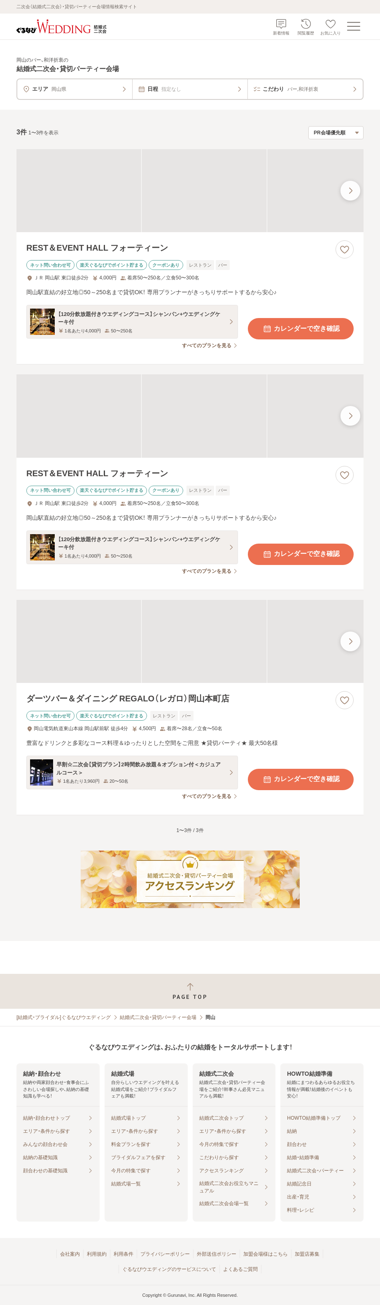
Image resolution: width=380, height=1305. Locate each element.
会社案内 (70, 1254)
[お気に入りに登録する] (345, 249)
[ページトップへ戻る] (190, 991)
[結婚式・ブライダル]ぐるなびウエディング (63, 1017)
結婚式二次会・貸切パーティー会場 (158, 1017)
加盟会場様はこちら (265, 1254)
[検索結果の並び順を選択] (336, 132)
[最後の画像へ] (350, 191)
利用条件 (123, 1254)
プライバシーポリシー (165, 1254)
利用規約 (97, 1254)
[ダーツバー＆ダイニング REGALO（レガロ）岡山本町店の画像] (190, 641)
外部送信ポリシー (216, 1254)
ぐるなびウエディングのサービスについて (169, 1269)
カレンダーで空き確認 (301, 329)
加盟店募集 (307, 1254)
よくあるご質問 (240, 1269)
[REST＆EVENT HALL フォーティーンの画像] (190, 190)
